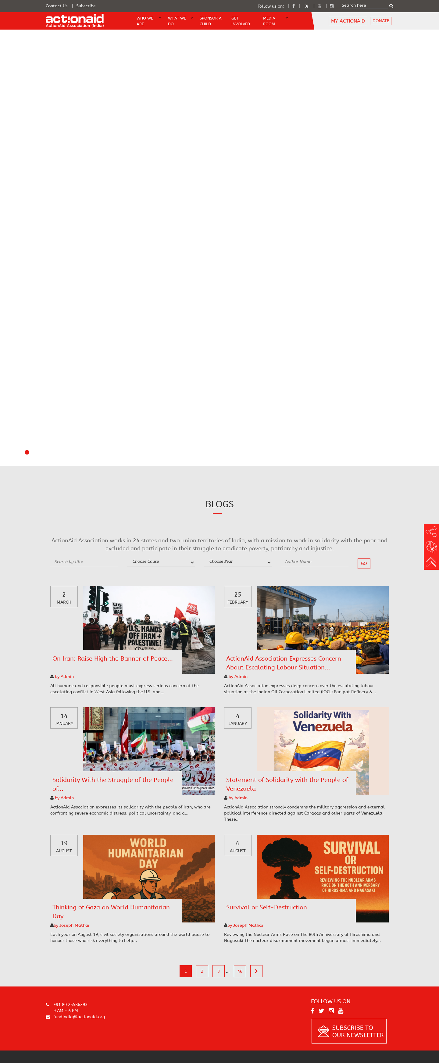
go (364, 563)
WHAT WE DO (177, 21)
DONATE (381, 20)
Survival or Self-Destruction (266, 907)
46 (239, 971)
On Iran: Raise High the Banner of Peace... (112, 658)
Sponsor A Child (211, 21)
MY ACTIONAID (348, 21)
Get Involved (240, 21)
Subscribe (86, 6)
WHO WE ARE (145, 21)
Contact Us (57, 6)
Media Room (269, 21)
